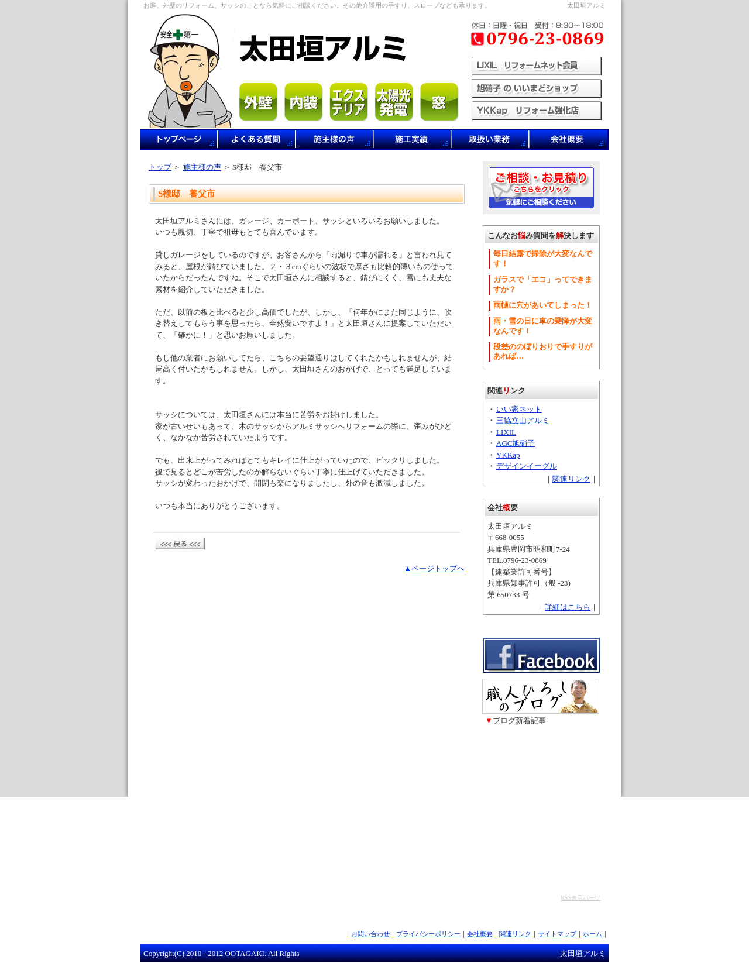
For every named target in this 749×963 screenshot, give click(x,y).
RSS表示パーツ (580, 898)
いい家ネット (519, 409)
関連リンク (571, 478)
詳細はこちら (567, 607)
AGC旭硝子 (515, 443)
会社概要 (480, 933)
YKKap (508, 454)
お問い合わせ (370, 933)
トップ (160, 167)
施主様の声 (202, 167)
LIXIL (506, 432)
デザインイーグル (526, 466)
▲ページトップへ (434, 568)
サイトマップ (557, 933)
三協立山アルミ (522, 420)
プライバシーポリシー (428, 933)
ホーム (592, 933)
